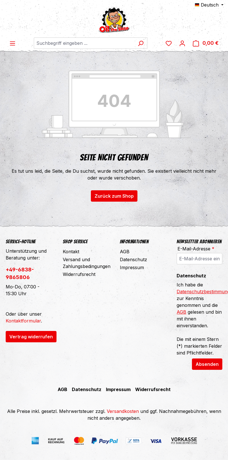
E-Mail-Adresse (195, 249)
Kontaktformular (23, 321)
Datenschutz (133, 259)
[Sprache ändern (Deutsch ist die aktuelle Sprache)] (209, 5)
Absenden (207, 364)
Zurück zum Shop (114, 196)
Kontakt (71, 251)
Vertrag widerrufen (31, 336)
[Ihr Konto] (182, 43)
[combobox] (84, 43)
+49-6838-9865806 (20, 273)
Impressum (132, 267)
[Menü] (12, 43)
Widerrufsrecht (79, 274)
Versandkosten (123, 411)
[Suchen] (140, 43)
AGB (124, 251)
